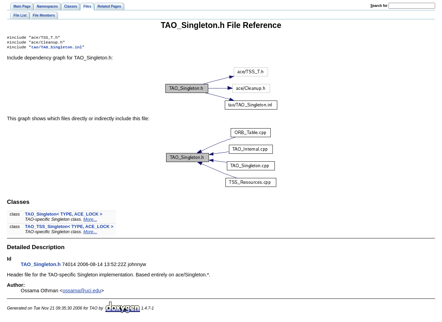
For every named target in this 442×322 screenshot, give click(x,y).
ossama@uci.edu (82, 292)
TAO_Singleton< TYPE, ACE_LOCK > (63, 216)
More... (90, 221)
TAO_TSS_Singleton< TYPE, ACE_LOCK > (69, 228)
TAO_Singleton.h (41, 266)
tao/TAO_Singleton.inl (56, 49)
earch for (378, 6)
